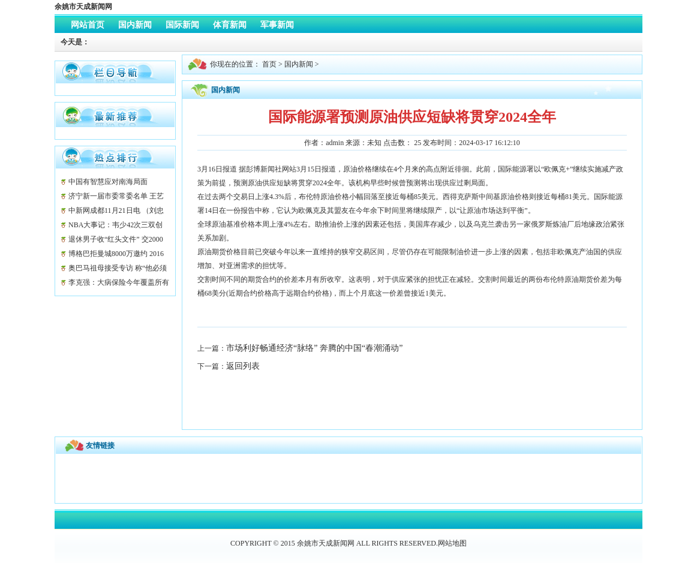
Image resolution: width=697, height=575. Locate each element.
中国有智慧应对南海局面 (108, 181)
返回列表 (243, 366)
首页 (269, 64)
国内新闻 (298, 64)
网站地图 (452, 543)
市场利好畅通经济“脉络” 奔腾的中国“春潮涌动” (314, 348)
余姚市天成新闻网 (83, 6)
